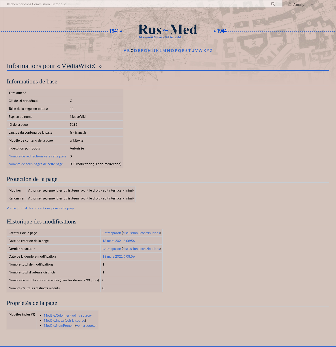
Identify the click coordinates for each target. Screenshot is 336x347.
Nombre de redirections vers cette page (37, 156)
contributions (150, 233)
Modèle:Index (54, 320)
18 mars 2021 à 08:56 (118, 241)
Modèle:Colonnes (57, 315)
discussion (130, 233)
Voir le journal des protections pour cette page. (41, 208)
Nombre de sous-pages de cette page (36, 164)
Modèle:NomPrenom (59, 325)
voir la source (81, 315)
